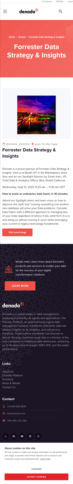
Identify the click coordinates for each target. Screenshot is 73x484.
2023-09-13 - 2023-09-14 (16, 144)
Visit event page (17, 232)
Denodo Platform (12, 375)
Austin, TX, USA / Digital (44, 144)
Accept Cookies (36, 477)
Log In (70, 1)
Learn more (20, 286)
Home (12, 37)
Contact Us (9, 387)
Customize (36, 469)
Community (47, 1)
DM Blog (59, 1)
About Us (8, 372)
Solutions (7, 379)
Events (22, 37)
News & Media (11, 383)
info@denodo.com (13, 413)
